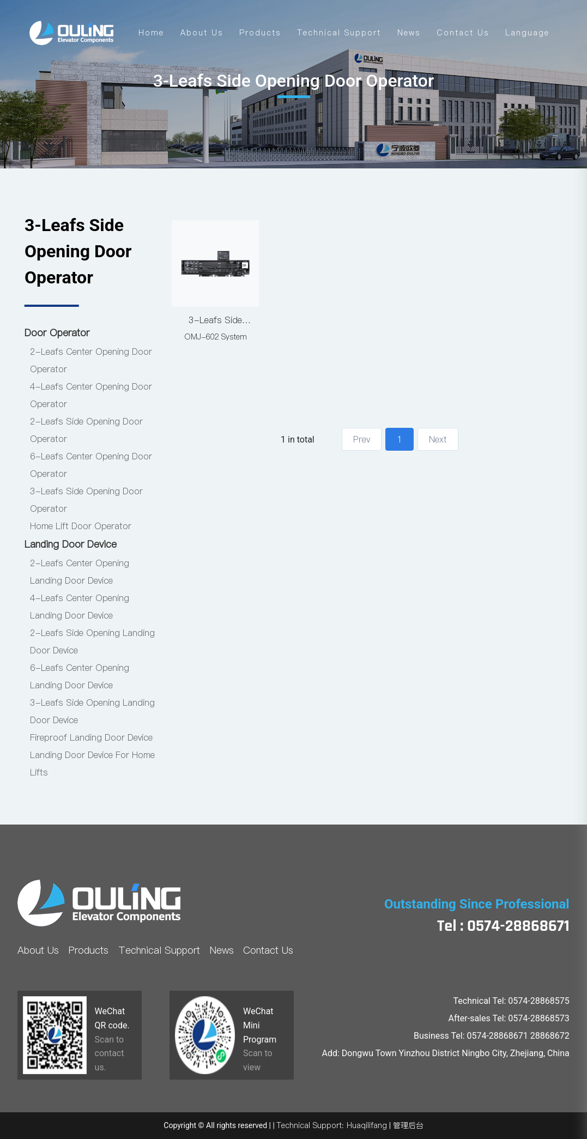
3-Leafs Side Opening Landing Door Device (92, 711)
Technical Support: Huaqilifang (331, 1125)
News (408, 32)
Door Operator (57, 333)
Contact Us (463, 32)
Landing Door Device (71, 544)
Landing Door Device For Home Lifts (92, 763)
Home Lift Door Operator (80, 526)
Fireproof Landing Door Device (91, 737)
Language (527, 32)
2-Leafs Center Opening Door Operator (91, 360)
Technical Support (339, 32)
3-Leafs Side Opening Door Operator (86, 499)
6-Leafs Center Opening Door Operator (91, 465)
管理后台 (408, 1125)
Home (151, 32)
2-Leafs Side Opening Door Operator (86, 430)
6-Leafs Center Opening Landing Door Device (79, 676)
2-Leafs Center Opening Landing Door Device (79, 571)
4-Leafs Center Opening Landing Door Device (79, 606)
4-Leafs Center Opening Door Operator (91, 395)
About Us (201, 32)
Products (260, 32)
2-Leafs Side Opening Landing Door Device (92, 641)
